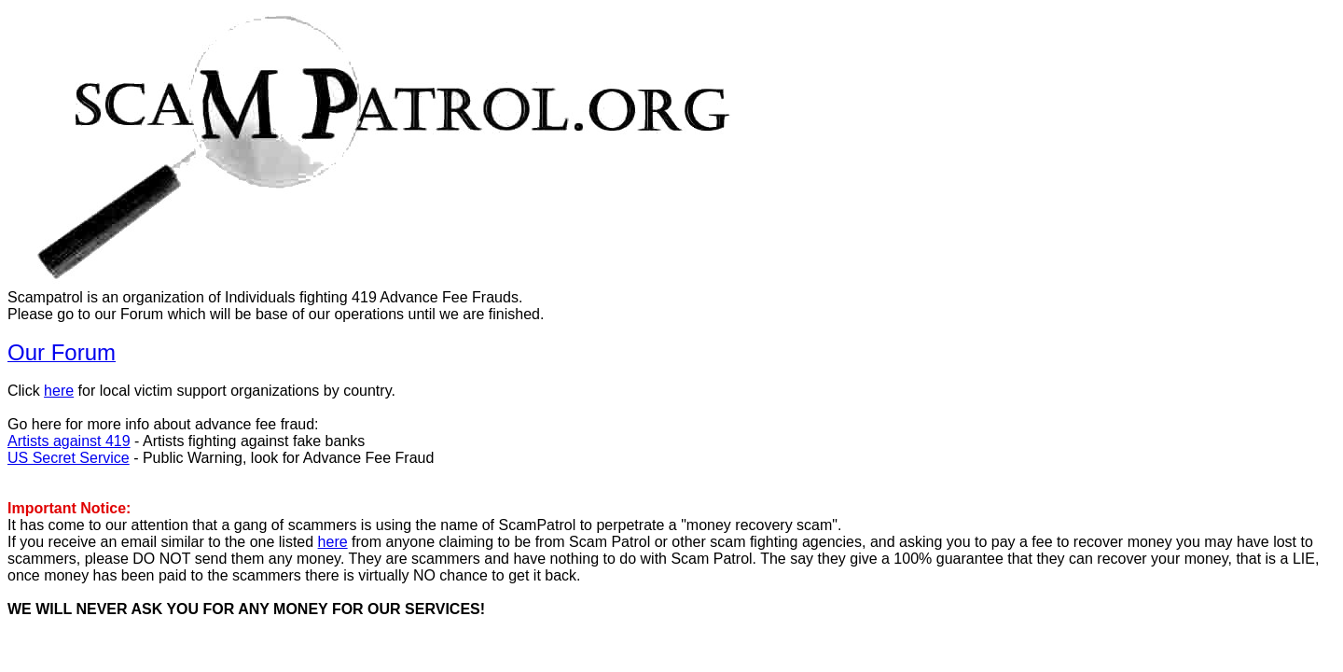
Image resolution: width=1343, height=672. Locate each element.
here (59, 391)
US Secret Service (68, 458)
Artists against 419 (69, 441)
